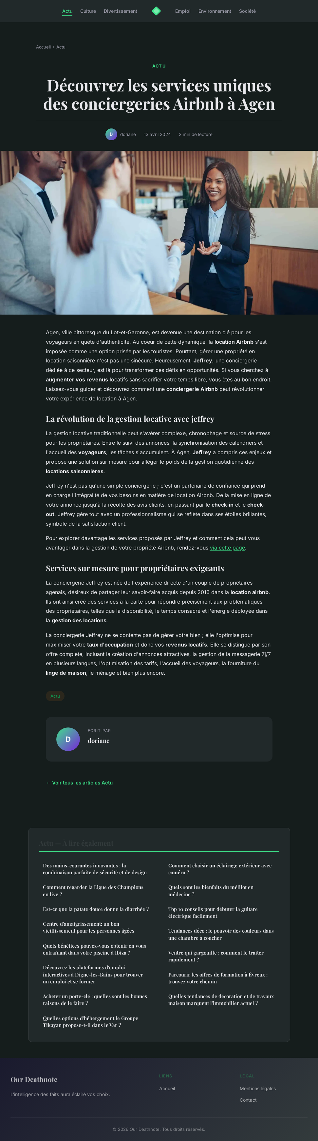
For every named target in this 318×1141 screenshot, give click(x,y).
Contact (248, 1100)
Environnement (214, 11)
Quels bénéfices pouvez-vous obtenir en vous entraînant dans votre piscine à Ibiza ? (94, 949)
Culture (88, 11)
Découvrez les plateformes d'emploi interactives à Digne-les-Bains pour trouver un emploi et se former (93, 974)
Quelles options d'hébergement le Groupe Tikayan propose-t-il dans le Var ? (90, 1021)
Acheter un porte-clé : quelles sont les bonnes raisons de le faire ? (95, 999)
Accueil (43, 46)
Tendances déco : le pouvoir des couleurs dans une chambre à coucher (221, 934)
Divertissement (120, 11)
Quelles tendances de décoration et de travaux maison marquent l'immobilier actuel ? (221, 999)
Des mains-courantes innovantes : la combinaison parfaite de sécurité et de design (95, 869)
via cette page (227, 547)
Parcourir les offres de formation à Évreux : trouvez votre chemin (218, 978)
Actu (67, 11)
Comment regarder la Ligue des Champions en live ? (93, 890)
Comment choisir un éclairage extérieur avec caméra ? (219, 869)
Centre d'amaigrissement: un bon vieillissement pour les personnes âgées (88, 927)
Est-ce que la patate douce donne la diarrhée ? (96, 909)
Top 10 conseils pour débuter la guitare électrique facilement (213, 912)
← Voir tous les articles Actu (79, 783)
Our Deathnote (33, 1079)
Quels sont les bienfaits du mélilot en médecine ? (210, 890)
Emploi (183, 11)
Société (247, 11)
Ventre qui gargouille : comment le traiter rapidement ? (216, 956)
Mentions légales (258, 1088)
